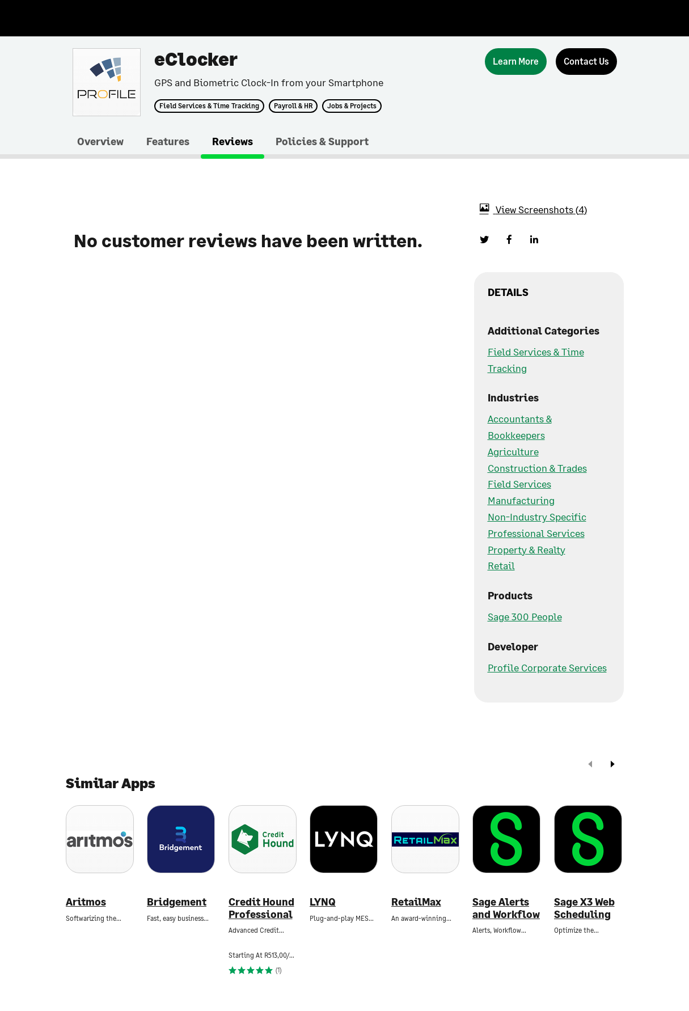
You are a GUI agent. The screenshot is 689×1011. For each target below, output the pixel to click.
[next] (612, 765)
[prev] (590, 765)
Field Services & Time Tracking (209, 106)
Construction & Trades (537, 468)
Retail (501, 565)
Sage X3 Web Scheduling (584, 908)
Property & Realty (526, 549)
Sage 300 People (525, 616)
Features (167, 141)
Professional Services (536, 533)
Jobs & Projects (352, 106)
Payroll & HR (293, 106)
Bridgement (176, 902)
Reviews (232, 141)
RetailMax (416, 902)
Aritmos (86, 902)
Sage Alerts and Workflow (506, 908)
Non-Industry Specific (537, 516)
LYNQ (323, 902)
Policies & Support (322, 141)
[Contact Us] (586, 61)
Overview (100, 141)
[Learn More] (516, 61)
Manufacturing (521, 500)
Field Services (519, 483)
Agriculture (513, 451)
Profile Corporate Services (547, 667)
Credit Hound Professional (261, 908)
